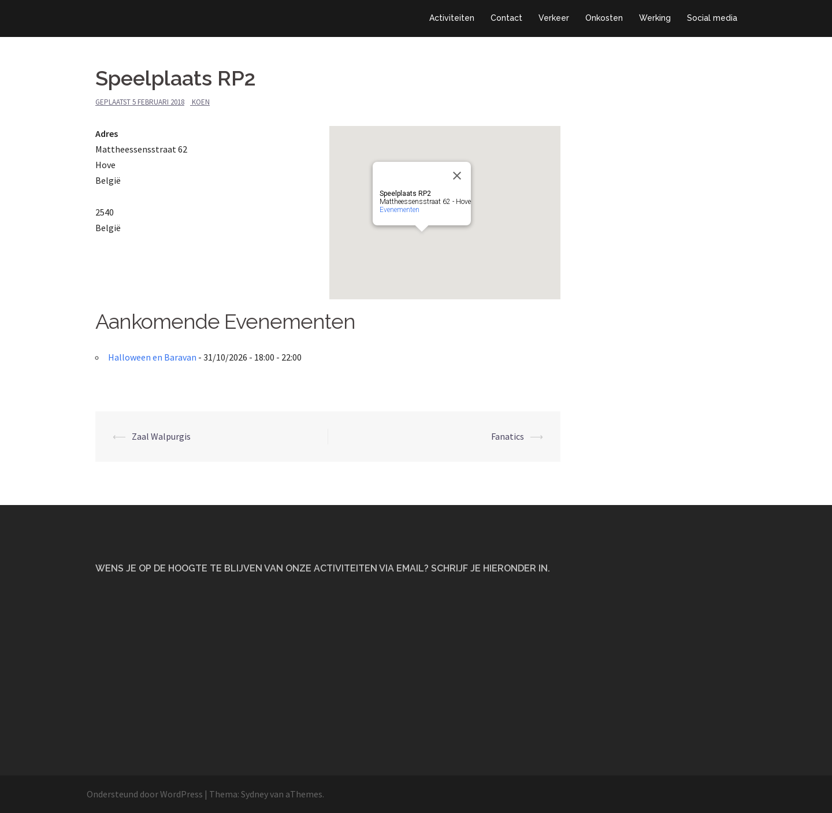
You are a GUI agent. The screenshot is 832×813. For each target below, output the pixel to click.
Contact (506, 18)
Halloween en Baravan (152, 357)
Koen (201, 102)
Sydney (254, 794)
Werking (655, 18)
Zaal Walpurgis (161, 436)
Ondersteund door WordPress (145, 794)
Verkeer (553, 18)
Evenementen (399, 210)
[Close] (457, 176)
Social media (712, 18)
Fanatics (507, 436)
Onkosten (604, 18)
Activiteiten (451, 18)
